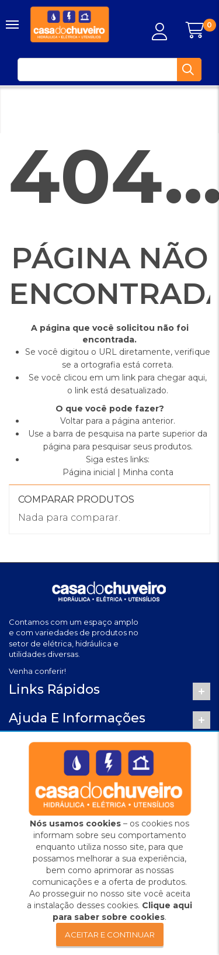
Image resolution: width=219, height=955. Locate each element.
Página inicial (88, 472)
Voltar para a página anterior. (117, 421)
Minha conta (148, 472)
